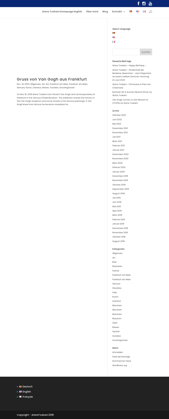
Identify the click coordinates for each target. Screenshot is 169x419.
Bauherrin (117, 266)
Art (43, 84)
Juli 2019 (116, 197)
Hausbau (116, 288)
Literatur (37, 87)
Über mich (92, 11)
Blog (105, 11)
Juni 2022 (117, 119)
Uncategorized (66, 87)
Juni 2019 (116, 202)
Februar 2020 (118, 167)
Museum (116, 318)
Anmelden (117, 352)
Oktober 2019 (119, 184)
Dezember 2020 (120, 154)
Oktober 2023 (119, 115)
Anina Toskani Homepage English (62, 11)
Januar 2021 (118, 150)
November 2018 (120, 232)
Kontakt (117, 11)
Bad (114, 262)
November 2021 (120, 132)
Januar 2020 (118, 171)
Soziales (54, 87)
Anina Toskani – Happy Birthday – (129, 65)
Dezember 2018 (120, 228)
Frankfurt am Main (59, 84)
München (117, 305)
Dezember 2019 (120, 176)
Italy (114, 292)
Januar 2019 (118, 223)
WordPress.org (119, 365)
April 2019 (117, 210)
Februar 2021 (118, 145)
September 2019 (120, 189)
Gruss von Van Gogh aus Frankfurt (52, 79)
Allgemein (36, 84)
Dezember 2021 (120, 128)
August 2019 (118, 193)
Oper (114, 322)
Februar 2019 (118, 219)
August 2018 (118, 241)
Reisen (45, 87)
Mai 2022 (116, 123)
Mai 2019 (116, 206)
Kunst (29, 87)
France (115, 270)
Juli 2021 (116, 136)
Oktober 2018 (118, 236)
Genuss (21, 87)
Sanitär (116, 331)
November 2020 (120, 158)
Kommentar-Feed (121, 361)
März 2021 (117, 141)
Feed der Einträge (121, 356)
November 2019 (120, 180)
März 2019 (117, 215)
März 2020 (117, 163)
